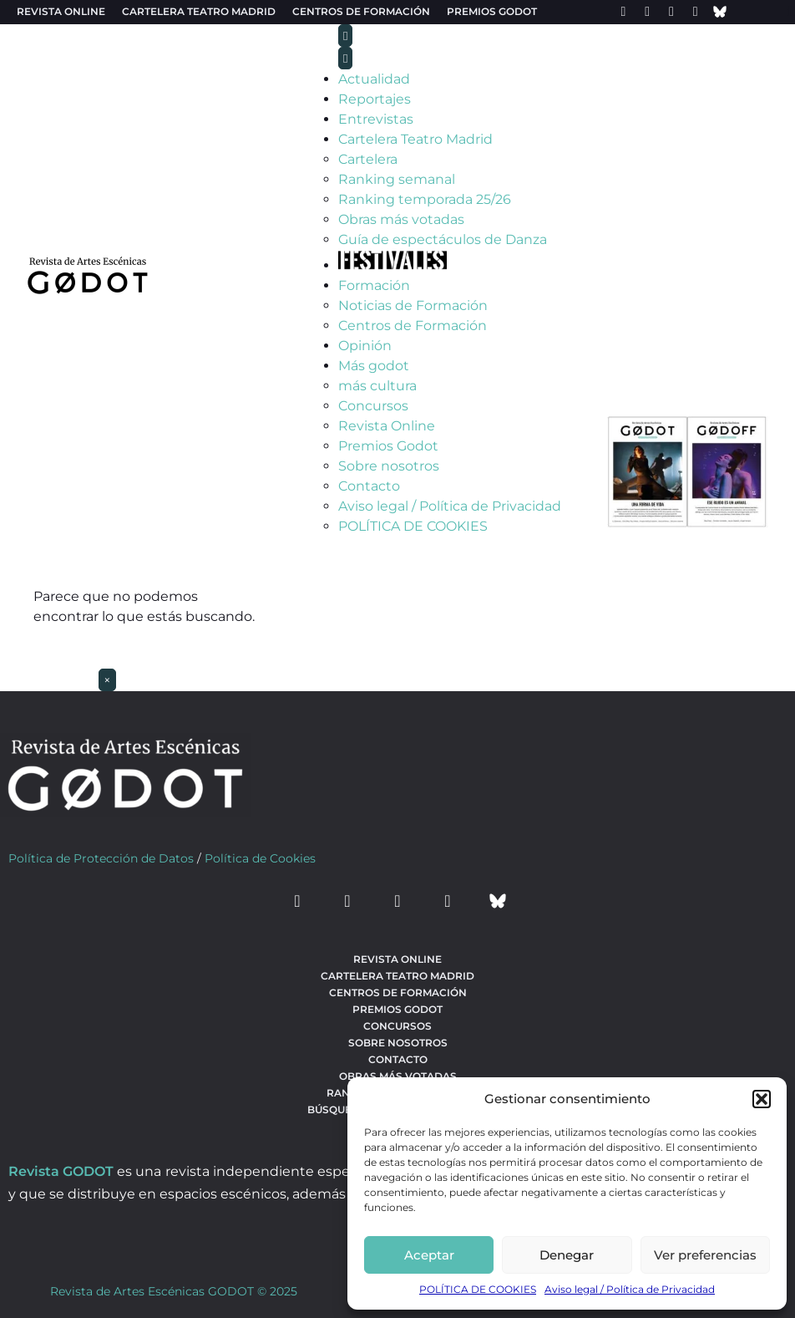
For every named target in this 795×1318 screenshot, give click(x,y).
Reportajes (374, 99)
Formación (374, 285)
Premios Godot (492, 11)
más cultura (377, 386)
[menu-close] (345, 58)
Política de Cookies (260, 858)
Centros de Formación (412, 325)
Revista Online (61, 11)
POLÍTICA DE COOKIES (477, 1289)
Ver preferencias (705, 1255)
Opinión (365, 346)
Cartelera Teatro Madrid (415, 139)
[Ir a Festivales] (392, 265)
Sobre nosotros (388, 466)
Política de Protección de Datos (101, 858)
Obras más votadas (401, 219)
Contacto (369, 486)
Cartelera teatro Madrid (199, 11)
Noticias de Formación (413, 305)
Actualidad (374, 79)
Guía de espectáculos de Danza (442, 239)
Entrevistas (375, 119)
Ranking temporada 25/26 (424, 199)
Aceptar (429, 1255)
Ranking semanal (396, 179)
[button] (761, 1099)
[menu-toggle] (345, 35)
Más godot (373, 366)
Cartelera (368, 159)
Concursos (373, 406)
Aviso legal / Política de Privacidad (629, 1289)
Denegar (566, 1255)
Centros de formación (361, 11)
